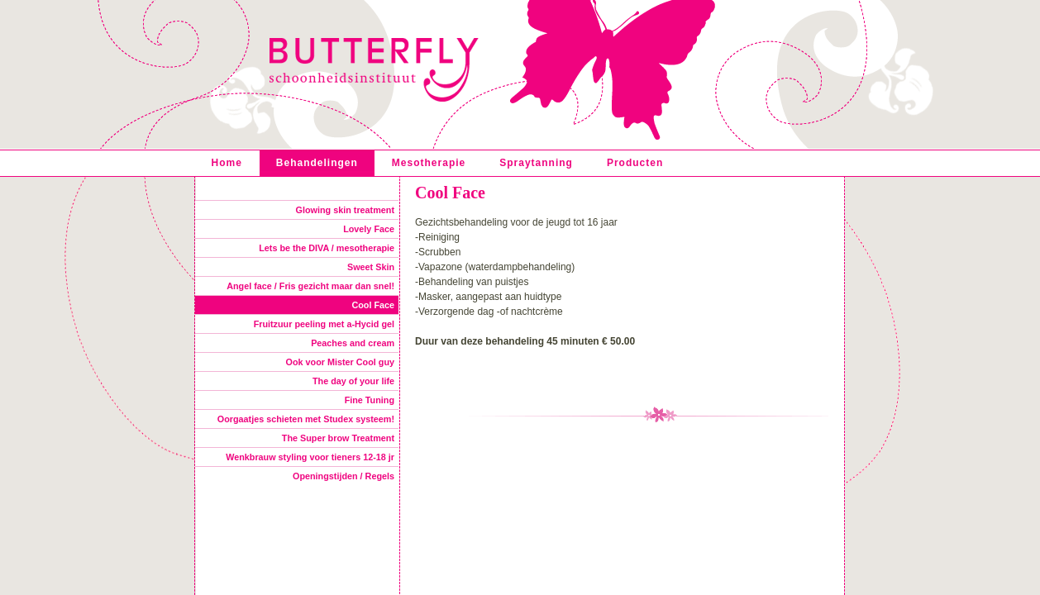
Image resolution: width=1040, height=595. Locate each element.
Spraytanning (536, 163)
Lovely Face (368, 229)
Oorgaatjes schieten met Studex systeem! (305, 419)
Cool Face (372, 305)
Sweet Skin (370, 267)
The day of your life (353, 381)
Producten (635, 163)
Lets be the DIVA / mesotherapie (326, 248)
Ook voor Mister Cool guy (340, 362)
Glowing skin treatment (345, 210)
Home (227, 163)
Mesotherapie (428, 163)
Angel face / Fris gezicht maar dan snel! (310, 286)
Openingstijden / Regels (343, 476)
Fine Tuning (369, 400)
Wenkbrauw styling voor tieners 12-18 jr (310, 457)
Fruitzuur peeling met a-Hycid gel (324, 324)
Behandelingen (317, 163)
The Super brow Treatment (338, 438)
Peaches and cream (352, 343)
